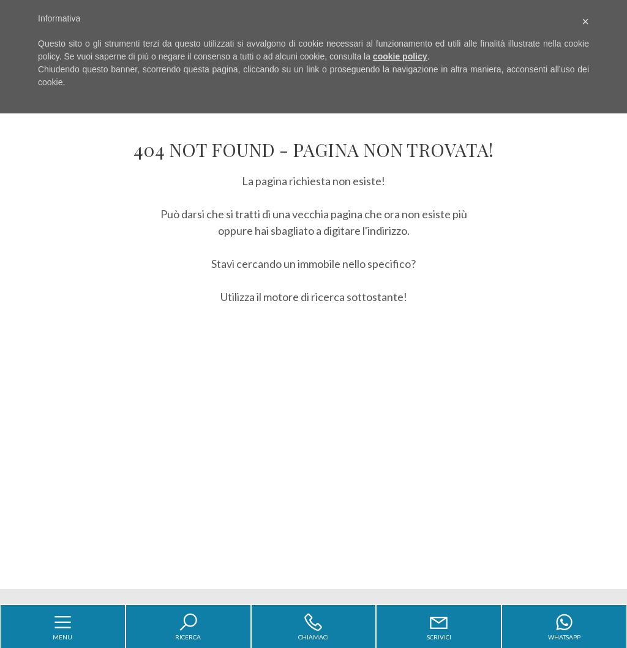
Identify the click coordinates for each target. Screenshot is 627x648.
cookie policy (400, 56)
